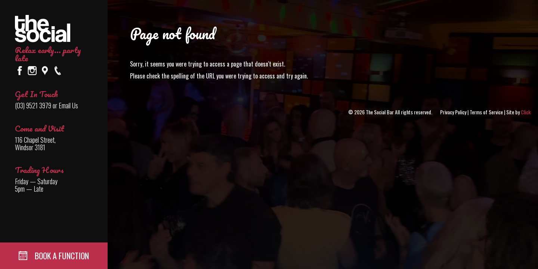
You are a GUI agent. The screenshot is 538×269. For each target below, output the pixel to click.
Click (526, 112)
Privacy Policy (453, 112)
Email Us (68, 105)
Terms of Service (486, 112)
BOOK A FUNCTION (54, 256)
